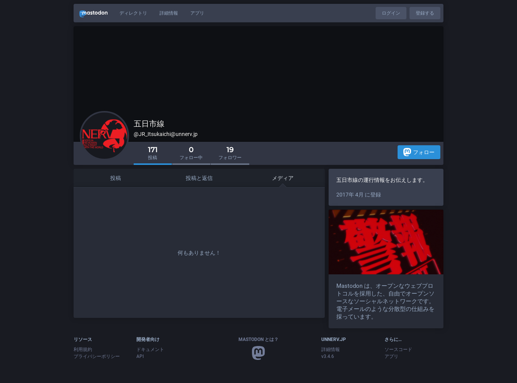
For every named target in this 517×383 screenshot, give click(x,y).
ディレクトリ (133, 13)
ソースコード (398, 349)
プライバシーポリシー (97, 356)
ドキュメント (150, 349)
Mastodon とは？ (258, 339)
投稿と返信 (199, 178)
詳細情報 (168, 13)
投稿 (115, 178)
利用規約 (83, 349)
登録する (425, 13)
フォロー (419, 152)
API (140, 356)
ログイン (391, 13)
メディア (283, 178)
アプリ (197, 13)
